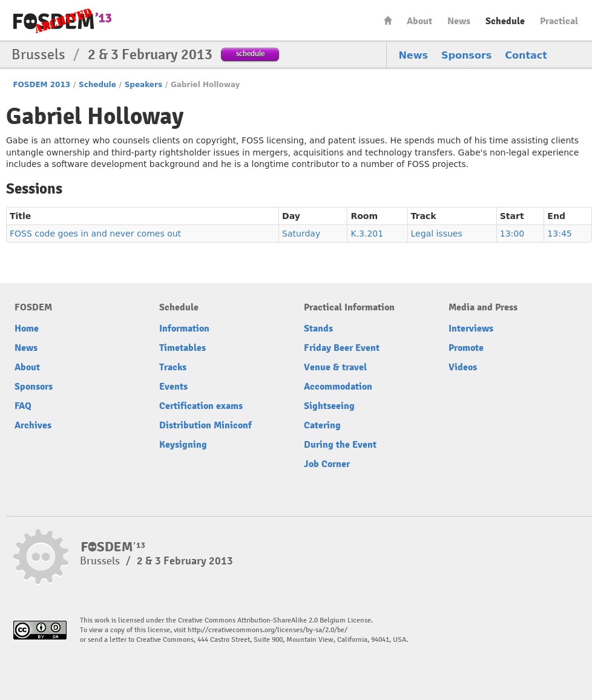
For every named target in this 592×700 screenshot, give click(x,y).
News (458, 21)
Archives (33, 425)
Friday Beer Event (342, 348)
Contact (526, 55)
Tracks (172, 367)
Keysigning (183, 445)
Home (388, 20)
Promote (466, 348)
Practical (559, 21)
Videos (463, 367)
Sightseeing (329, 406)
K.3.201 (366, 233)
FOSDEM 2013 (41, 84)
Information (184, 328)
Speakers (143, 84)
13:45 (559, 233)
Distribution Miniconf (205, 425)
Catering (322, 425)
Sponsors (466, 55)
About (419, 21)
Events (173, 387)
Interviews (471, 328)
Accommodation (338, 387)
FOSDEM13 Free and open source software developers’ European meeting (62, 20)
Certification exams (201, 406)
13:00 (512, 233)
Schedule (505, 21)
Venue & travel (335, 367)
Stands (318, 328)
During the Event (340, 445)
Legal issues (436, 233)
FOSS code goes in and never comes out (95, 233)
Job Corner (327, 464)
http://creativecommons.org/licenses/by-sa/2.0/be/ (267, 630)
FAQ (23, 406)
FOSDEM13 (113, 546)
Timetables (182, 348)
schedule (250, 53)
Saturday (301, 233)
